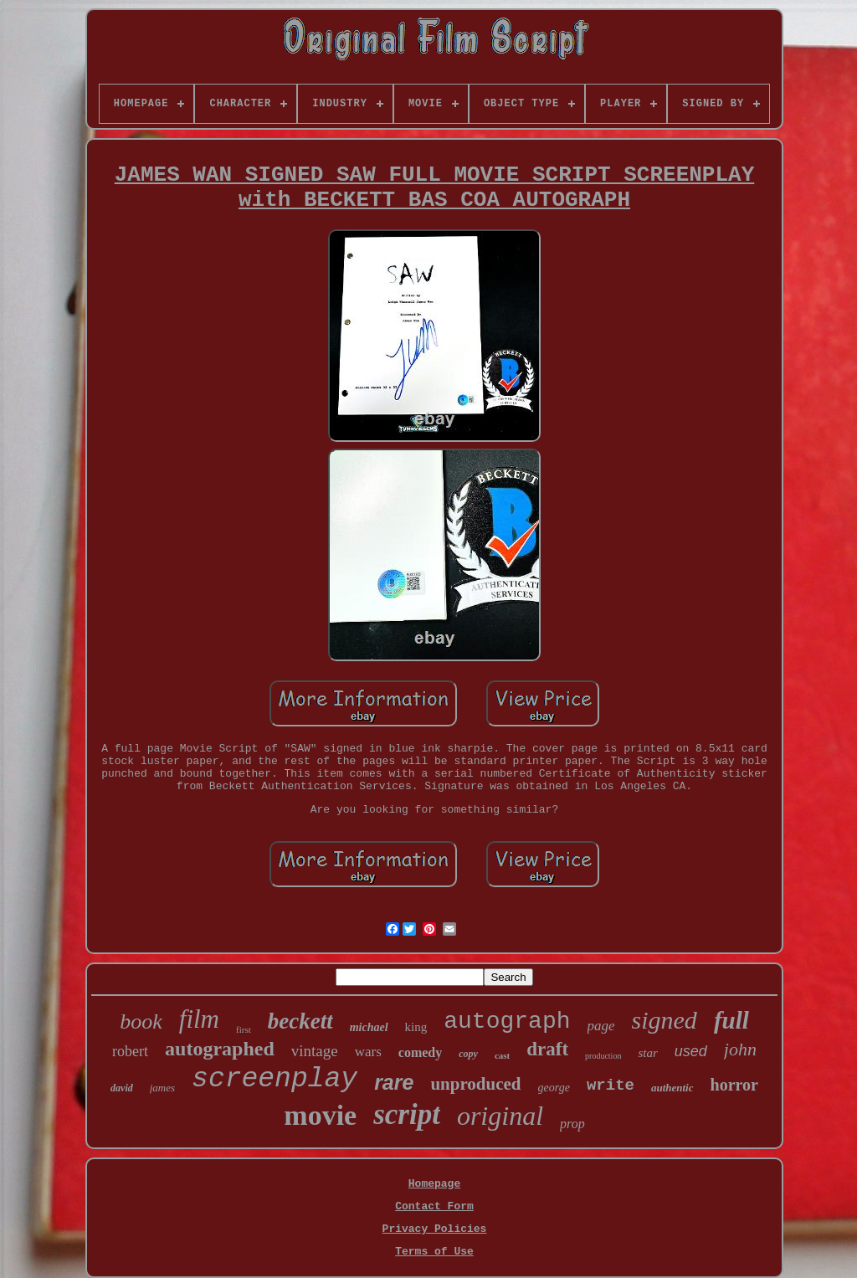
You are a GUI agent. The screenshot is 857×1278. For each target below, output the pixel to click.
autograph (507, 1021)
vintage (314, 1051)
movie (320, 1115)
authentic (672, 1087)
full (731, 1020)
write (610, 1085)
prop (572, 1123)
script (406, 1114)
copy (468, 1054)
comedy (420, 1052)
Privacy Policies (434, 1229)
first (243, 1029)
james (162, 1087)
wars (368, 1052)
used (691, 1051)
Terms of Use (434, 1251)
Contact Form (434, 1206)
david (121, 1088)
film (199, 1019)
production (603, 1055)
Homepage (434, 1184)
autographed (220, 1049)
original (500, 1116)
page (601, 1026)
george (554, 1087)
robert (130, 1051)
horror (734, 1084)
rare (393, 1082)
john (740, 1049)
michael (369, 1027)
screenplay (274, 1079)
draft (547, 1049)
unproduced (475, 1084)
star (647, 1053)
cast (502, 1055)
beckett (300, 1021)
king (416, 1027)
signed (664, 1020)
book (141, 1021)
